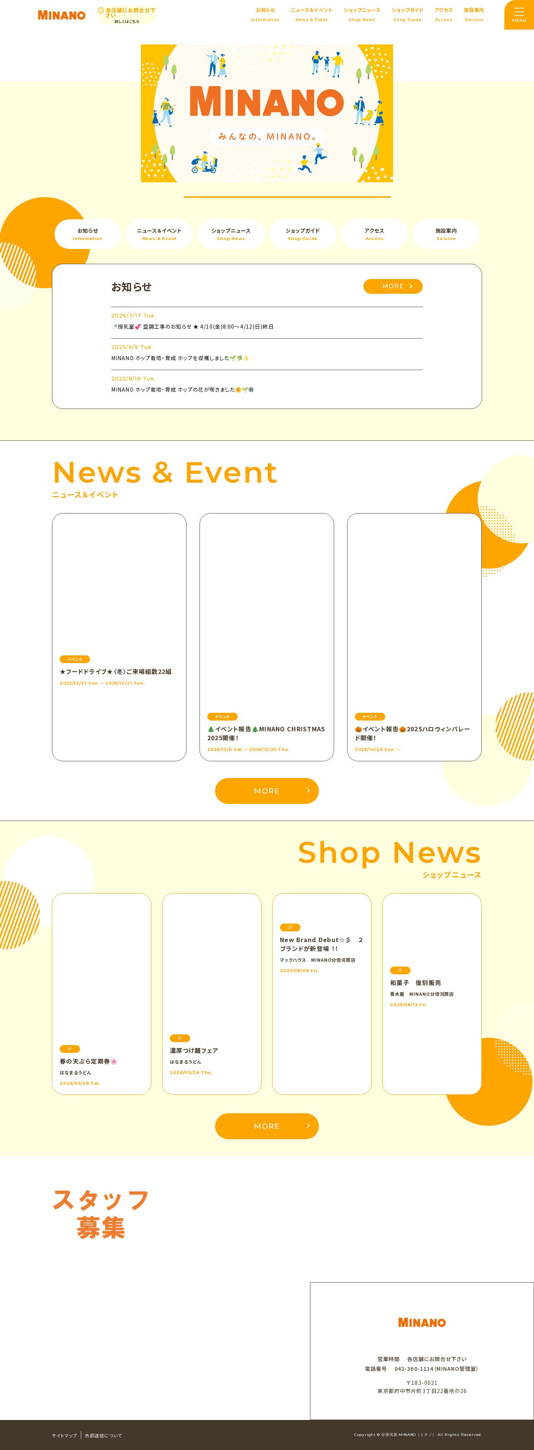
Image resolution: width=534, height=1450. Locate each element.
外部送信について (103, 1435)
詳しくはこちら (127, 21)
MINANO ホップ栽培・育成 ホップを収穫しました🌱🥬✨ (180, 358)
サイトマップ (64, 1435)
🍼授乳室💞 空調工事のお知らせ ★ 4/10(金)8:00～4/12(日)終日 (192, 326)
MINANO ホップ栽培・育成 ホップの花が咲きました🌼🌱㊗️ (182, 389)
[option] (267, 113)
